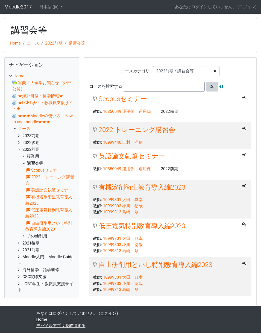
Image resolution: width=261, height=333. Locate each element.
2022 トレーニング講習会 (137, 130)
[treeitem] (42, 76)
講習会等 (77, 43)
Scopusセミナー (123, 99)
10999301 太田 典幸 (123, 199)
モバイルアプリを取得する (61, 325)
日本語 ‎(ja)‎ (49, 6)
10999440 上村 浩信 (123, 142)
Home (15, 43)
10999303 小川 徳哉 (123, 206)
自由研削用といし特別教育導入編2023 (155, 265)
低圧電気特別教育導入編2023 (142, 226)
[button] (222, 86)
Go (212, 86)
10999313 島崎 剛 (121, 212)
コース (33, 43)
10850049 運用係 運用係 (127, 111)
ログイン (247, 6)
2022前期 (53, 43)
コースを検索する (105, 86)
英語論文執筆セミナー (132, 156)
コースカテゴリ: (136, 71)
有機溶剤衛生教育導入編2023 (142, 187)
